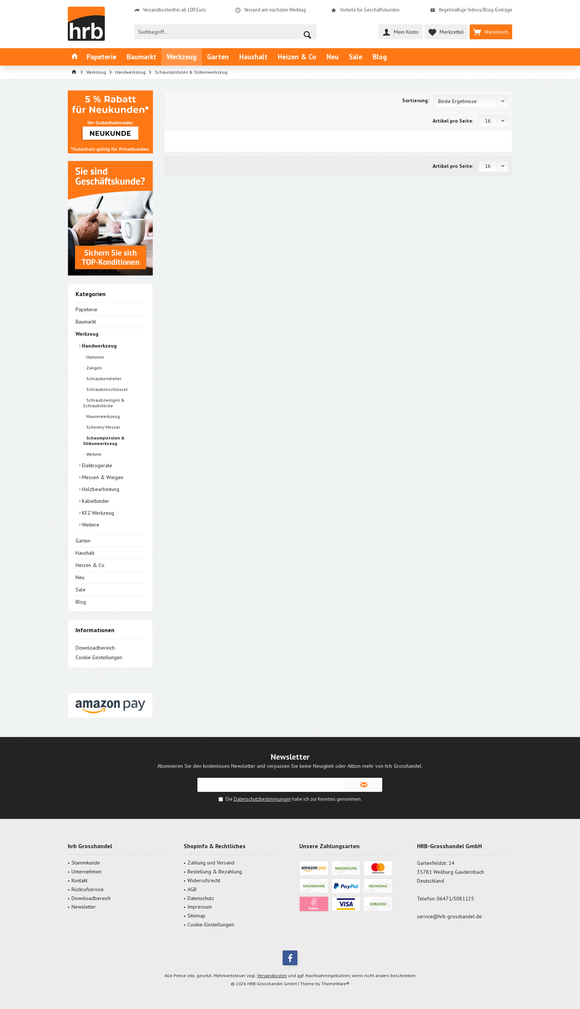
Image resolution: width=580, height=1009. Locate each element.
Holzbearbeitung (99, 489)
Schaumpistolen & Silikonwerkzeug (104, 440)
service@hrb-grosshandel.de (449, 916)
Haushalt (85, 553)
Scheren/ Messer (102, 427)
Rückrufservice (87, 889)
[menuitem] (491, 31)
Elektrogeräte (96, 465)
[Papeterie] (101, 57)
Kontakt (79, 880)
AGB (192, 889)
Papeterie (86, 309)
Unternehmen (86, 871)
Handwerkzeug (98, 345)
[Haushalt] (253, 57)
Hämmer (94, 357)
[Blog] (379, 57)
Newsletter (83, 906)
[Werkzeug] (181, 57)
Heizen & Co (90, 565)
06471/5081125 (455, 898)
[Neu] (332, 57)
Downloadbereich (95, 647)
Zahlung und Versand (210, 862)
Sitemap (196, 915)
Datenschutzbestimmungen (262, 799)
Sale (81, 589)
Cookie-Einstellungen (99, 657)
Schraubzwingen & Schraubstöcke (104, 402)
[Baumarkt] (141, 57)
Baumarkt (86, 321)
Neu (80, 577)
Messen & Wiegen (101, 477)
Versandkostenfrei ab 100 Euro (174, 10)
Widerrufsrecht (203, 880)
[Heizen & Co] (297, 57)
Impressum (199, 906)
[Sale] (355, 57)
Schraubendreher (103, 378)
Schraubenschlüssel (106, 389)
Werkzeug (87, 334)
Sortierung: (415, 100)
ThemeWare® (335, 983)
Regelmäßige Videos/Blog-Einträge (475, 10)
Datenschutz (200, 898)
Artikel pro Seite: (453, 120)
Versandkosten (272, 975)
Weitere (93, 454)
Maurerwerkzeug (102, 416)
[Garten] (218, 57)
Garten (83, 540)
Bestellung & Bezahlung (214, 871)
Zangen (93, 368)
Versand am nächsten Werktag (275, 10)
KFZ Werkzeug (97, 513)
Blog (81, 601)
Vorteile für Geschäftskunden (370, 10)
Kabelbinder (94, 501)
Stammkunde (85, 862)
